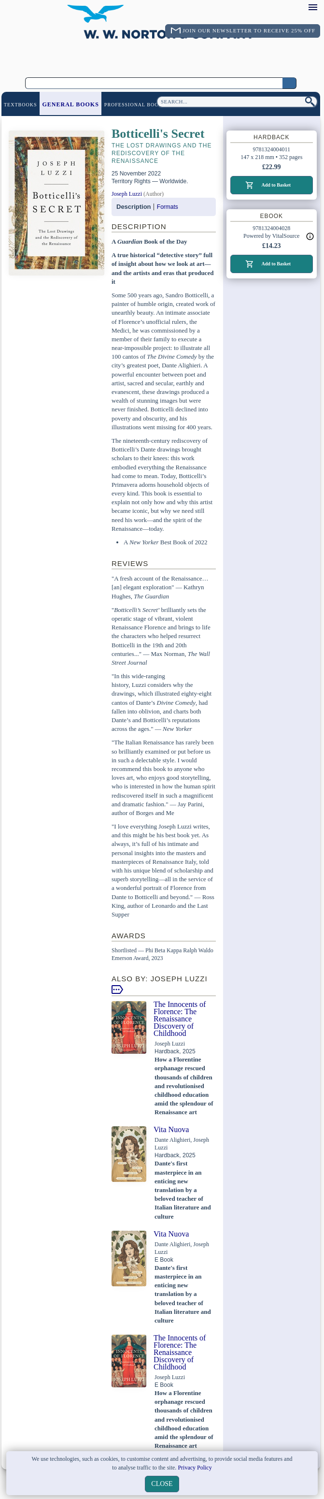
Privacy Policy (194, 1467)
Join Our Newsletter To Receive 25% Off (249, 30)
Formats (167, 207)
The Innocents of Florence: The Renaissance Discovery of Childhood (180, 1018)
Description (133, 206)
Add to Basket (276, 185)
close (161, 1483)
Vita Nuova (171, 1129)
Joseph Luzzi (127, 193)
